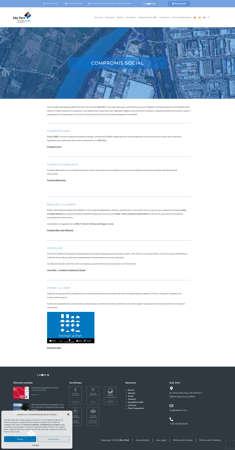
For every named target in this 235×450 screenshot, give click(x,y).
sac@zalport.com (73, 3)
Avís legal (35, 445)
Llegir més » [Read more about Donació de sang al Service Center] (35, 395)
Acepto (20, 439)
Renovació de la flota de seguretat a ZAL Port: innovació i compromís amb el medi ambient (47, 407)
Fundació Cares (54, 146)
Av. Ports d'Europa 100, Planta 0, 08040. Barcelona (109, 3)
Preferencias (53, 439)
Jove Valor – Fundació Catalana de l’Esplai (66, 270)
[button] (68, 414)
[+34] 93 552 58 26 (50, 3)
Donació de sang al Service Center (45, 388)
